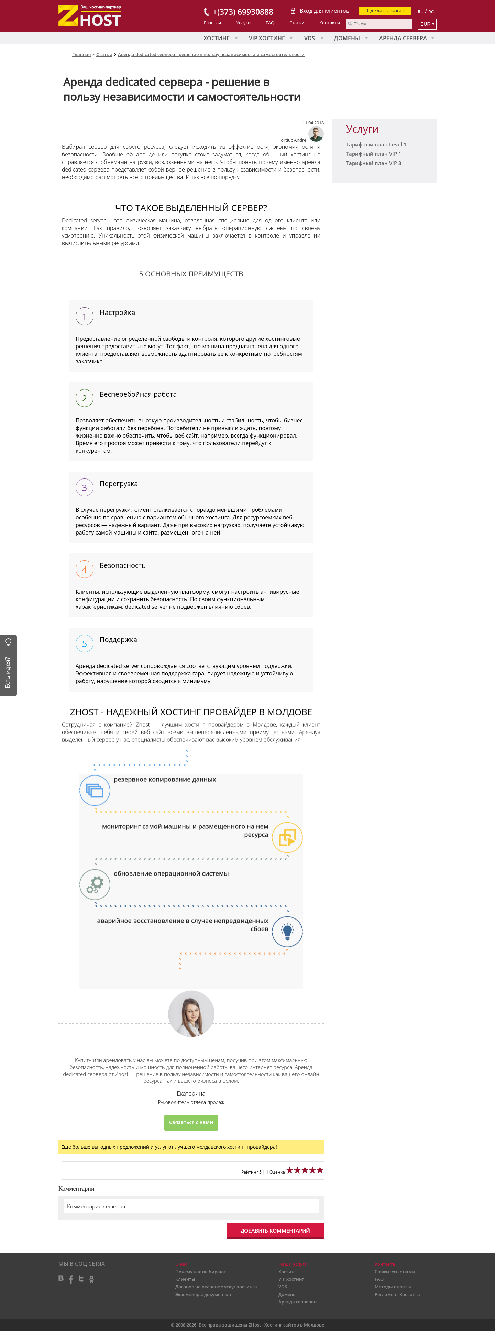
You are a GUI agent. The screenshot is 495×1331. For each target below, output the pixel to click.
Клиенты (185, 1279)
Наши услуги (293, 1264)
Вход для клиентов (324, 10)
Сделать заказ (386, 10)
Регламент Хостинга (397, 1294)
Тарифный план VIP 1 (374, 153)
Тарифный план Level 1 (376, 144)
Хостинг (217, 38)
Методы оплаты (393, 1287)
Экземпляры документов (203, 1294)
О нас (181, 1264)
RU (421, 12)
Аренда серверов (297, 1302)
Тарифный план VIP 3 (374, 163)
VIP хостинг (267, 38)
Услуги (243, 23)
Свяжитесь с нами (395, 1271)
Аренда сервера (403, 38)
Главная (212, 23)
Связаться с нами (191, 1122)
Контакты (329, 23)
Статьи (296, 23)
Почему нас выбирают (200, 1271)
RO (431, 12)
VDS (309, 38)
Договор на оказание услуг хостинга (216, 1287)
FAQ (270, 23)
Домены (347, 38)
